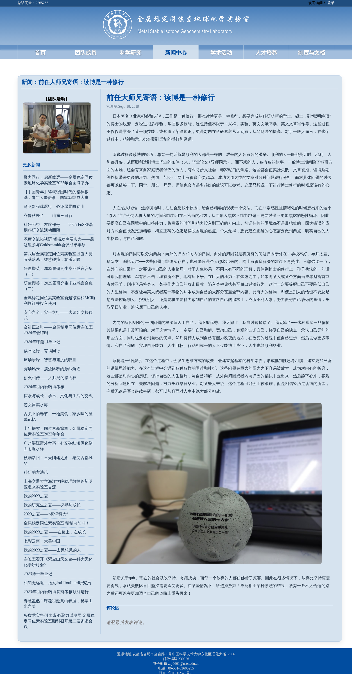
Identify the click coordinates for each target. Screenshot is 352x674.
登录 (330, 3)
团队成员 (85, 53)
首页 (40, 53)
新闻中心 (176, 53)
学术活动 (221, 53)
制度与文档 (311, 53)
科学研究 (130, 53)
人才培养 (266, 53)
